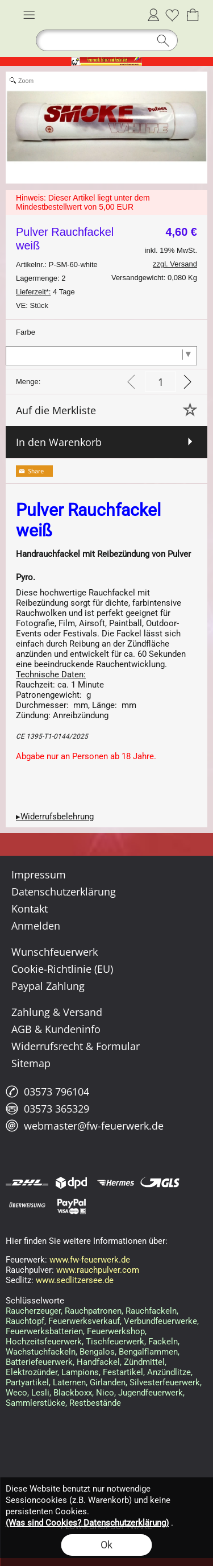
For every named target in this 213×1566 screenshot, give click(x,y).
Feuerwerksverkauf (84, 1321)
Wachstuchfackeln (41, 1352)
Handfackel (98, 1362)
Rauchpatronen (93, 1311)
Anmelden (153, 15)
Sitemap (31, 1063)
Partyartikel (27, 1382)
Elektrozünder (31, 1372)
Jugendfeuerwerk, (151, 1393)
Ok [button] (106, 1545)
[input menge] (160, 382)
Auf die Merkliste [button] (56, 410)
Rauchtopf (25, 1321)
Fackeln (163, 1341)
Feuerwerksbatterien (44, 1331)
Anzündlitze (169, 1372)
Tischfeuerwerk (115, 1341)
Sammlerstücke (35, 1403)
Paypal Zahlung (48, 986)
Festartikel (123, 1372)
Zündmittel (144, 1362)
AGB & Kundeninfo (56, 1029)
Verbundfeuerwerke (160, 1321)
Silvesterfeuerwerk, (166, 1382)
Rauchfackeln (151, 1311)
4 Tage (45, 292)
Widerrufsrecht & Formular (75, 1046)
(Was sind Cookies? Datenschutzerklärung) (87, 1523)
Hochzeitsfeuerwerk (44, 1341)
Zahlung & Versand (56, 1012)
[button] (29, 14)
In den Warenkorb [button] (59, 442)
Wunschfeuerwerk (54, 952)
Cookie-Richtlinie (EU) (62, 969)
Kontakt (29, 908)
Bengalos (97, 1352)
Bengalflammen (148, 1352)
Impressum (38, 874)
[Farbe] (101, 356)
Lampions (80, 1372)
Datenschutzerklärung (63, 891)
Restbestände (95, 1403)
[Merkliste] (172, 14)
